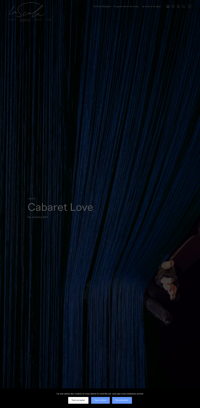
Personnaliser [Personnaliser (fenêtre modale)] (122, 400)
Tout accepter (78, 400)
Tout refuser (100, 400)
